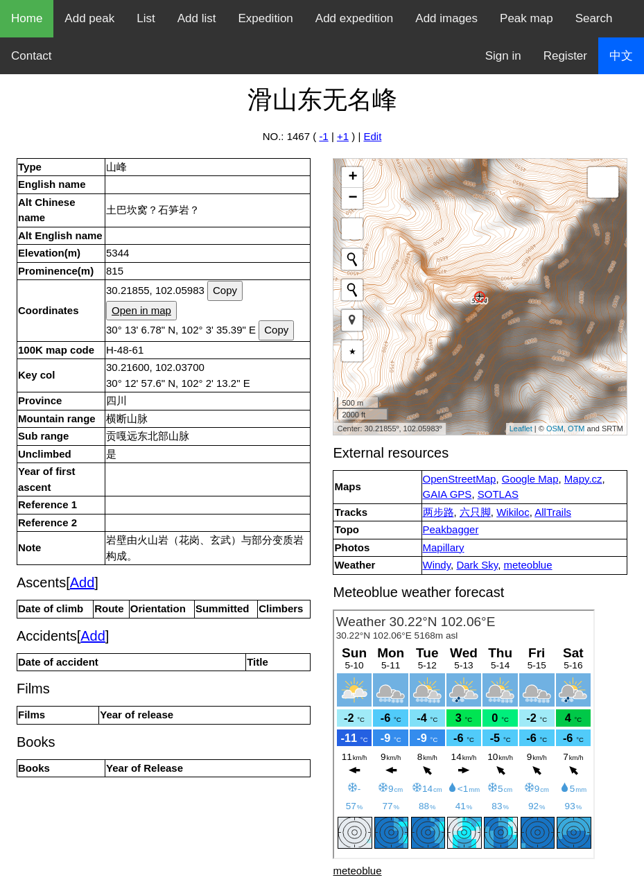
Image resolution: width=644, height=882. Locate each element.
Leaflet (521, 428)
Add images (446, 18)
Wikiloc (513, 512)
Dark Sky (477, 565)
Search (594, 18)
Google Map (530, 479)
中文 (621, 55)
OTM (576, 428)
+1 (343, 136)
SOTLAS (498, 494)
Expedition (265, 18)
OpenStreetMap (459, 479)
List (146, 18)
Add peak (89, 18)
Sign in (503, 55)
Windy (437, 565)
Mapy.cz (583, 479)
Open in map (141, 310)
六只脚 (475, 512)
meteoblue (528, 565)
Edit (372, 136)
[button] (352, 320)
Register (565, 55)
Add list (196, 18)
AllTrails (552, 512)
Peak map (526, 18)
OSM (555, 428)
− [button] (352, 198)
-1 (323, 136)
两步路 (438, 512)
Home (26, 18)
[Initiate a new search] (352, 259)
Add (82, 582)
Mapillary (443, 547)
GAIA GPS (447, 494)
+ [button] (352, 177)
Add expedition (354, 18)
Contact (31, 55)
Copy (225, 290)
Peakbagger (451, 529)
